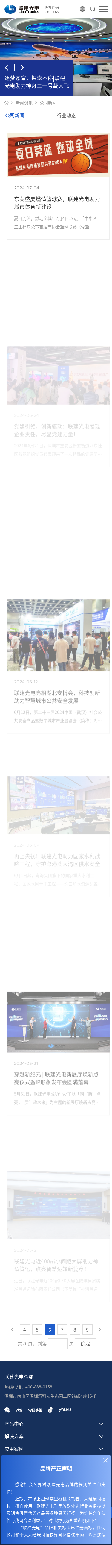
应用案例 (14, 1449)
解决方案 (14, 1436)
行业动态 (66, 115)
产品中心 (14, 1423)
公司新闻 (48, 103)
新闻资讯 (24, 103)
